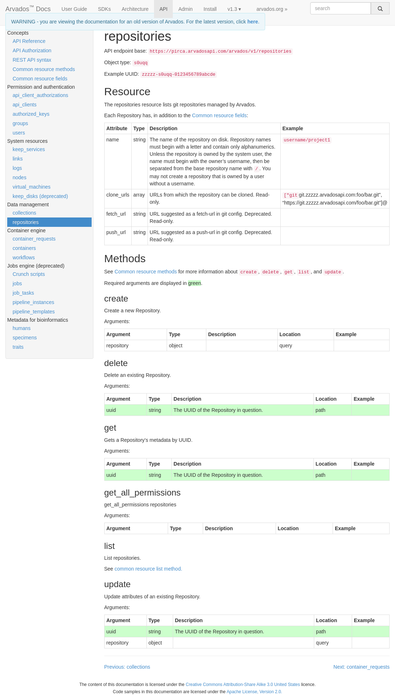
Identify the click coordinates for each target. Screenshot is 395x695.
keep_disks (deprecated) (40, 196)
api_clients (24, 104)
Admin (185, 9)
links (18, 159)
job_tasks (23, 293)
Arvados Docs (28, 7)
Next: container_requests (361, 667)
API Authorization (32, 50)
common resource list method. (149, 569)
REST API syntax (32, 60)
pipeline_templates (34, 311)
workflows (24, 257)
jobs (17, 283)
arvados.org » (272, 9)
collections (24, 213)
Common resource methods (44, 69)
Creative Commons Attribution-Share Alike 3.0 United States (243, 684)
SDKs (104, 9)
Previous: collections (127, 667)
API (163, 9)
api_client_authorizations (40, 95)
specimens (25, 337)
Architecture (135, 9)
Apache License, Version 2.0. (254, 691)
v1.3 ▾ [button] (234, 9)
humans (22, 328)
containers (24, 248)
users (19, 133)
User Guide (74, 9)
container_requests (34, 239)
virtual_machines (32, 187)
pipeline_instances (33, 302)
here (252, 22)
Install (210, 9)
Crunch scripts (29, 274)
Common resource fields (40, 79)
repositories (26, 222)
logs (17, 168)
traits (18, 347)
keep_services (29, 149)
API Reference (29, 41)
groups (20, 123)
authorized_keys (31, 114)
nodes (19, 177)
